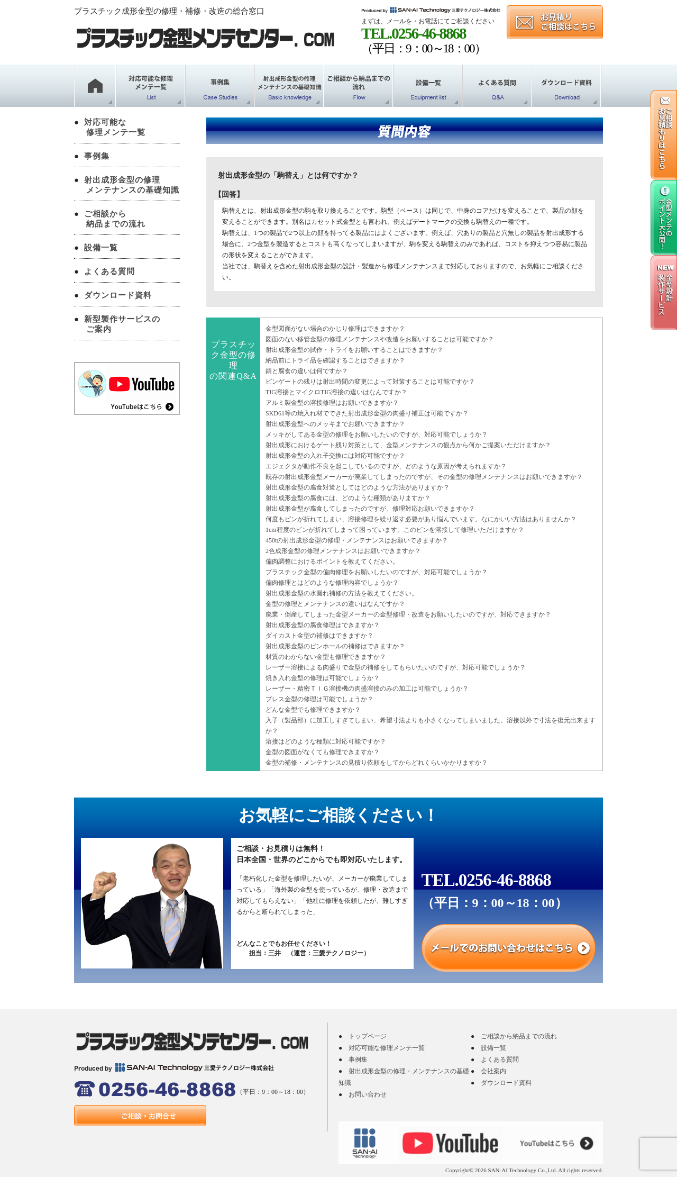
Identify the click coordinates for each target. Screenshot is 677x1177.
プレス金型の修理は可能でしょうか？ (319, 699)
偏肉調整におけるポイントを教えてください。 (332, 561)
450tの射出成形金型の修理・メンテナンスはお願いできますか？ (357, 540)
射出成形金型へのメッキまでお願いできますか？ (335, 424)
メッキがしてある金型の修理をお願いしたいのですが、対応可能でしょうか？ (377, 434)
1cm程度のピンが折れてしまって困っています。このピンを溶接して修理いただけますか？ (395, 529)
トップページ (368, 1036)
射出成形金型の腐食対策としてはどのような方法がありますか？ (358, 487)
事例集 (96, 156)
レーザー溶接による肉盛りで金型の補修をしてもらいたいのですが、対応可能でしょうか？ (396, 667)
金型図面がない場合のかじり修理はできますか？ (335, 328)
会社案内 (493, 1071)
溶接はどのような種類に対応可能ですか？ (326, 741)
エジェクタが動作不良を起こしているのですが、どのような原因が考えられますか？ (386, 466)
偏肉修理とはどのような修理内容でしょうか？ (332, 582)
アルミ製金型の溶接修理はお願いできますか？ (332, 402)
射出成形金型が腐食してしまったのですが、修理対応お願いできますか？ (370, 508)
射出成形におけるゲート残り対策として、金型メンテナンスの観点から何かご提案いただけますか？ (408, 445)
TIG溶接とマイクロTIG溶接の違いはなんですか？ (336, 392)
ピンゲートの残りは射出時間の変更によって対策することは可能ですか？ (370, 381)
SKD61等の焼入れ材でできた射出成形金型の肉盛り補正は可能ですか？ (367, 413)
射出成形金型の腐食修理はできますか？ (323, 625)
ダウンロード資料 (118, 295)
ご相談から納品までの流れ (519, 1036)
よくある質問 (109, 271)
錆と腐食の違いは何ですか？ (307, 371)
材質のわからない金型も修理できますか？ (326, 656)
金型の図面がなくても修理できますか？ (323, 752)
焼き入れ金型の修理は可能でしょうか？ (323, 678)
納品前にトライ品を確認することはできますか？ (335, 360)
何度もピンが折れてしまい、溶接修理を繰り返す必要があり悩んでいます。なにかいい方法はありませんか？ (421, 519)
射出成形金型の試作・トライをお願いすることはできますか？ (354, 350)
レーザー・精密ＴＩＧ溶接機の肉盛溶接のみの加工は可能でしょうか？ (367, 688)
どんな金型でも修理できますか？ (313, 709)
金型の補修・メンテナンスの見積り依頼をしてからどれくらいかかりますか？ (377, 762)
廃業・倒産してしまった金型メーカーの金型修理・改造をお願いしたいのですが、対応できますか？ (408, 614)
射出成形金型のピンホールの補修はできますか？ (335, 646)
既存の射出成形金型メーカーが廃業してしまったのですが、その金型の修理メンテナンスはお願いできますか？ (424, 477)
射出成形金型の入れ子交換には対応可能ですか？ (335, 455)
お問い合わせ (368, 1094)
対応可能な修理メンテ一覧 (387, 1048)
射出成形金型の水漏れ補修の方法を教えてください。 (342, 593)
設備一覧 (101, 247)
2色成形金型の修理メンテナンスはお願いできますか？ (343, 551)
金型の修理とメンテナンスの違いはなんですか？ (335, 604)
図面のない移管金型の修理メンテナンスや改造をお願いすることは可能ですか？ (380, 339)
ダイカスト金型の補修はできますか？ (319, 635)
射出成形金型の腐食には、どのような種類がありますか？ (348, 498)
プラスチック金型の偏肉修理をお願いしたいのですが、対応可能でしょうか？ (377, 572)
